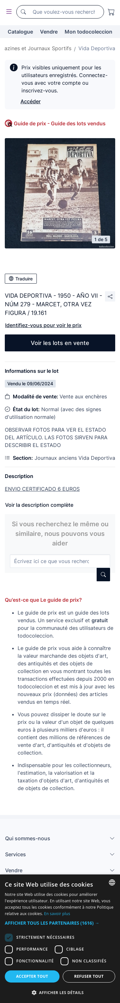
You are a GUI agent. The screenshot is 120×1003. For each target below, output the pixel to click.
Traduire (21, 278)
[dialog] (60, 938)
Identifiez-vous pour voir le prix (43, 325)
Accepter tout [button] (32, 976)
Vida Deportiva (96, 48)
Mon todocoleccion (88, 31)
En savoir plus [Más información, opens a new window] (57, 913)
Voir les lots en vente (60, 343)
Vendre (49, 31)
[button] (60, 923)
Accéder (30, 101)
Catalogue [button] (20, 31)
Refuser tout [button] (89, 976)
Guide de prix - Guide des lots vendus (60, 123)
